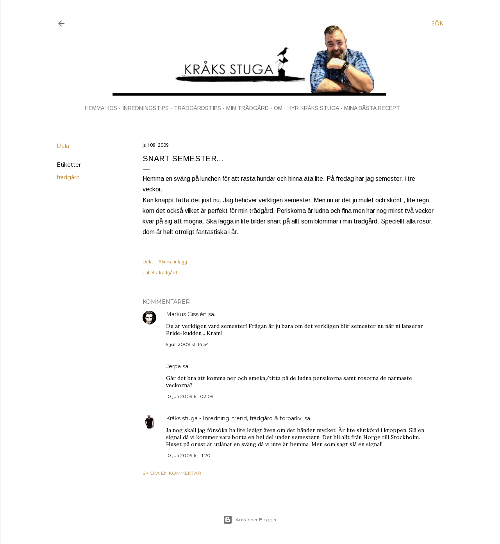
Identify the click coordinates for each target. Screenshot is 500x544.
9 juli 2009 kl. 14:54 (187, 344)
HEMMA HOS (101, 108)
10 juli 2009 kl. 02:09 (190, 396)
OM (278, 108)
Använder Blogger (250, 519)
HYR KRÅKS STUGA (313, 108)
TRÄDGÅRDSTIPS (197, 108)
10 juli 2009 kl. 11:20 (188, 455)
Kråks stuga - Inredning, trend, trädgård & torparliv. (234, 418)
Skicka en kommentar (172, 473)
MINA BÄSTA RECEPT (372, 108)
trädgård (68, 177)
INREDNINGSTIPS (145, 108)
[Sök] (437, 23)
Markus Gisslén (186, 314)
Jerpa (173, 366)
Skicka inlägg (173, 262)
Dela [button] (63, 146)
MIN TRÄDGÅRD (247, 108)
